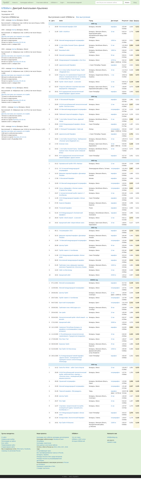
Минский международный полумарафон (71, 40)
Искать (127, 2)
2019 (55, 447)
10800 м (113, 50)
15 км (112, 222)
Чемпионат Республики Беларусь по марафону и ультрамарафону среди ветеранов (70, 329)
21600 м (113, 422)
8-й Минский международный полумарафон (73, 183)
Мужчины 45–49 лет (19, 61)
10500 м (113, 40)
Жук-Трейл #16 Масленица (67, 349)
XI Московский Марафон (67, 99)
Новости (15, 2)
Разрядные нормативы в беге (46, 466)
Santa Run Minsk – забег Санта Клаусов (71, 367)
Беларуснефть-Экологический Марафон (71, 417)
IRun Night (62, 401)
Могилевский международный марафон (71, 260)
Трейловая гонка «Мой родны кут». (70, 307)
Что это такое (76, 437)
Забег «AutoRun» (64, 31)
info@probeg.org (112, 437)
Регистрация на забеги (8, 441)
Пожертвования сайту (8, 445)
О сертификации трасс (44, 451)
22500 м (113, 349)
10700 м (113, 60)
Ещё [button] (62, 2)
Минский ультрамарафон (67, 55)
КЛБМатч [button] (54, 2)
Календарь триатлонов (44, 443)
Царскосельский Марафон (67, 65)
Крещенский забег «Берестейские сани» (71, 222)
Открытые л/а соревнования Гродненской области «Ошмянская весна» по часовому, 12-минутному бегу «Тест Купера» (72, 77)
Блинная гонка (63, 144)
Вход (135, 2)
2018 (58, 447)
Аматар (14, 20)
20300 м (113, 275)
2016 (66, 447)
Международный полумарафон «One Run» (72, 60)
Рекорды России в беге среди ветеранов (49, 456)
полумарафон (115, 109)
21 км (112, 45)
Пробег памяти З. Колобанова (68, 250)
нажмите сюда (111, 442)
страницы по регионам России (10, 451)
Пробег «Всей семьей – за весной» (70, 82)
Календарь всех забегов (44, 437)
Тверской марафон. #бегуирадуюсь (70, 391)
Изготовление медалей (74, 2)
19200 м (113, 265)
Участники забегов (42, 2)
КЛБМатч (6, 8)
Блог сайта (4, 443)
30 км (112, 307)
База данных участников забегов (47, 445)
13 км (112, 270)
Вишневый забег (64, 50)
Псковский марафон (65, 208)
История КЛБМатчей (78, 441)
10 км (112, 31)
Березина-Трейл (64, 344)
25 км (112, 344)
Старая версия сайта (8, 447)
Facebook (27, 449)
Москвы (55, 439)
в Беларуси (41, 464)
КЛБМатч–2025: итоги (79, 439)
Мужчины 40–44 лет (20, 137)
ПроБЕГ (6, 2)
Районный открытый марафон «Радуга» (71, 114)
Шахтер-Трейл (63, 245)
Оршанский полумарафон (67, 381)
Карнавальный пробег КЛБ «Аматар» (70, 163)
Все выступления (83, 17)
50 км (112, 55)
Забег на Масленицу (65, 270)
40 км (112, 245)
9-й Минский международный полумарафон (73, 109)
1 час (112, 75)
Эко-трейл (62, 312)
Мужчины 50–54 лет (19, 42)
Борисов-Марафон (65, 203)
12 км (112, 82)
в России (65, 462)
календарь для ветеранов (61, 437)
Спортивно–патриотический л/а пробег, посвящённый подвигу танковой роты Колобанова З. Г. (71, 408)
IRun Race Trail (63, 339)
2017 (62, 447)
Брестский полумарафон (67, 302)
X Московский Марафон (66, 178)
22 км (112, 293)
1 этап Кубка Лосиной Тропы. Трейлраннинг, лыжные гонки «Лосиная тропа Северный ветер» (73, 150)
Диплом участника (7, 36)
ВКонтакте (20, 449)
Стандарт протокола (43, 468)
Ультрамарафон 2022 (66, 230)
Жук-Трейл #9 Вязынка (66, 422)
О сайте (3, 437)
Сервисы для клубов (7, 439)
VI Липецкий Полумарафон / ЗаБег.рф (71, 129)
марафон (114, 26)
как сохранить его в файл (22, 36)
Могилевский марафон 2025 (68, 26)
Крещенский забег (64, 275)
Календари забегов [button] (26, 2)
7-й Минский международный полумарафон (73, 240)
